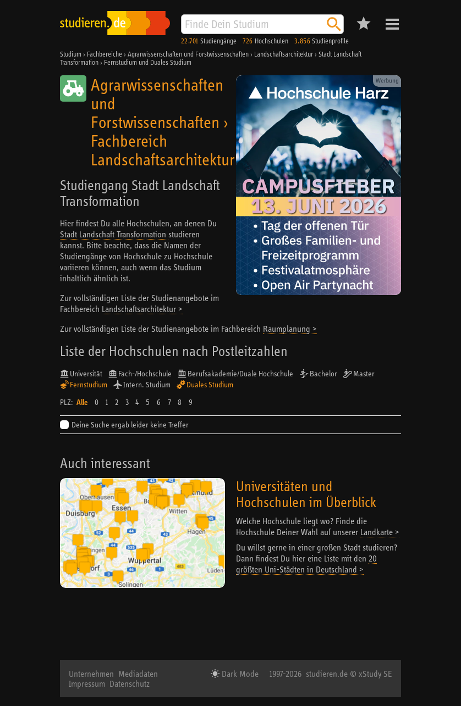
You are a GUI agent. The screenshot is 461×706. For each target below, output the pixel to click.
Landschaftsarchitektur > (142, 309)
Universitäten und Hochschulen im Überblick (306, 494)
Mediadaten (138, 674)
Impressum (87, 683)
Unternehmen (91, 674)
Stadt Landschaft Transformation (114, 234)
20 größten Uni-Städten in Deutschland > (306, 563)
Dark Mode (239, 674)
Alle (81, 402)
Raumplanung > (290, 328)
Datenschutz (129, 683)
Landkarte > (379, 532)
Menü (392, 24)
